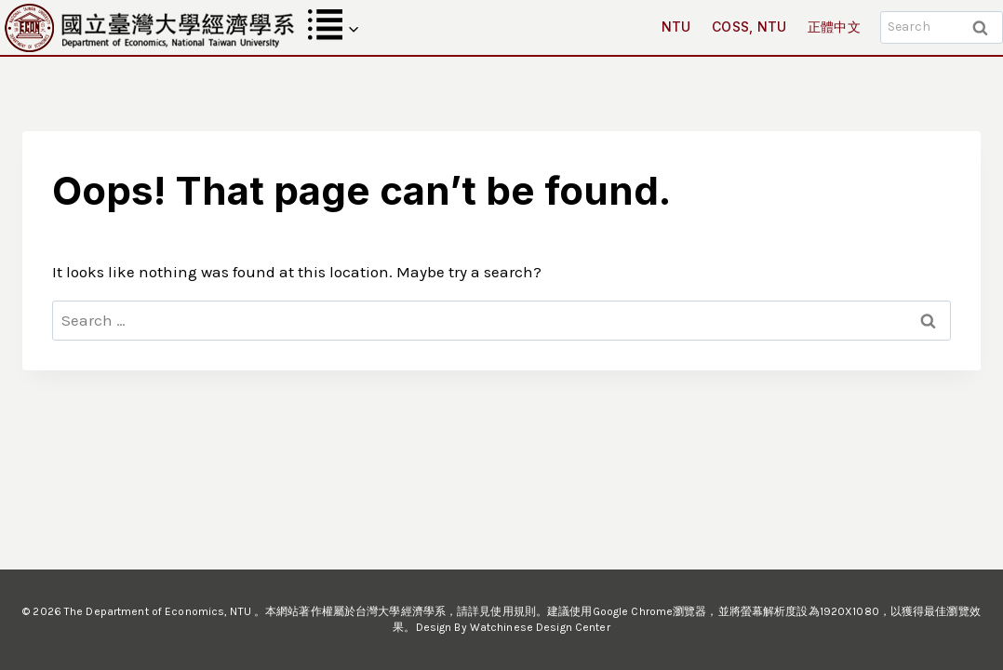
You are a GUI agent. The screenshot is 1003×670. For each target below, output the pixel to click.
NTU (676, 26)
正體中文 (834, 26)
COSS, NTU (749, 26)
